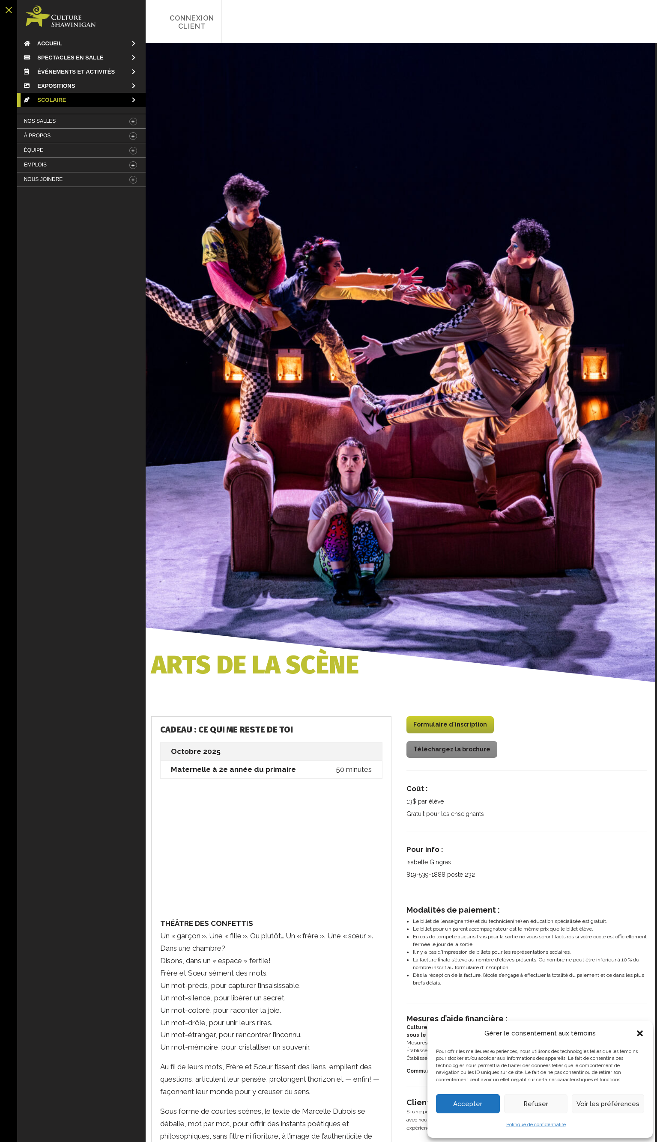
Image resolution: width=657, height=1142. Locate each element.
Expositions (46, 86)
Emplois (32, 165)
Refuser (535, 1104)
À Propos (34, 136)
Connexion (171, 22)
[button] (640, 1033)
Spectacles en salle (61, 57)
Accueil (40, 43)
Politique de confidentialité (536, 1124)
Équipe (30, 150)
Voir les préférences (607, 1104)
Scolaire (42, 100)
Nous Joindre (40, 179)
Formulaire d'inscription (448, 725)
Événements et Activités (66, 71)
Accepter (467, 1104)
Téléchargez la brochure (450, 750)
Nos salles (37, 121)
